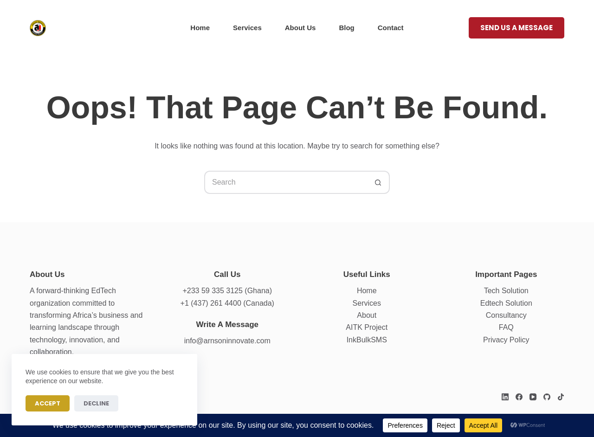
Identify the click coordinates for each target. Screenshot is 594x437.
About (366, 315)
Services (247, 28)
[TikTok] (560, 396)
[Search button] (378, 182)
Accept (47, 403)
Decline (96, 403)
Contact (391, 28)
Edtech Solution (506, 303)
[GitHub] (546, 396)
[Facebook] (519, 396)
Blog (346, 28)
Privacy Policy (506, 340)
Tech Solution (506, 291)
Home (200, 28)
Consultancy (506, 315)
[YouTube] (532, 396)
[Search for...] (285, 182)
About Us (300, 28)
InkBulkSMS (367, 340)
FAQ (506, 327)
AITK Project (366, 327)
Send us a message (516, 27)
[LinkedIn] (505, 396)
